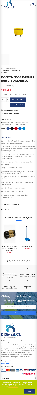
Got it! (29, 391)
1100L (11, 125)
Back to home (32, 71)
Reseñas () (10, 85)
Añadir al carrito (18, 99)
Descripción (6, 137)
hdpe (12, 122)
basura (7, 122)
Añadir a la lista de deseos (11, 113)
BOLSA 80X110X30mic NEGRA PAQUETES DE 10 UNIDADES (9, 249)
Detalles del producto (10, 204)
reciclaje (25, 122)
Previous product (29, 71)
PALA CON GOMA (27, 247)
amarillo (23, 125)
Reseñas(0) (5, 209)
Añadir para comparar (10, 110)
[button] (7, 261)
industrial (18, 122)
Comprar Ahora (17, 105)
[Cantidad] (5, 99)
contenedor (5, 125)
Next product (34, 71)
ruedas (16, 125)
